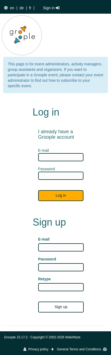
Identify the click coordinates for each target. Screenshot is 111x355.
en (12, 8)
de (22, 8)
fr (30, 8)
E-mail (44, 239)
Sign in (51, 8)
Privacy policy (35, 349)
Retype (44, 279)
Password (47, 259)
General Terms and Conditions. (82, 349)
